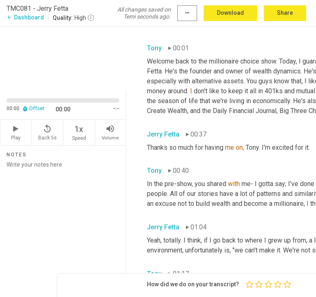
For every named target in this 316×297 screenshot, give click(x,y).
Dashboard (25, 17)
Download (230, 12)
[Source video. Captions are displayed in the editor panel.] (63, 58)
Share (285, 12)
